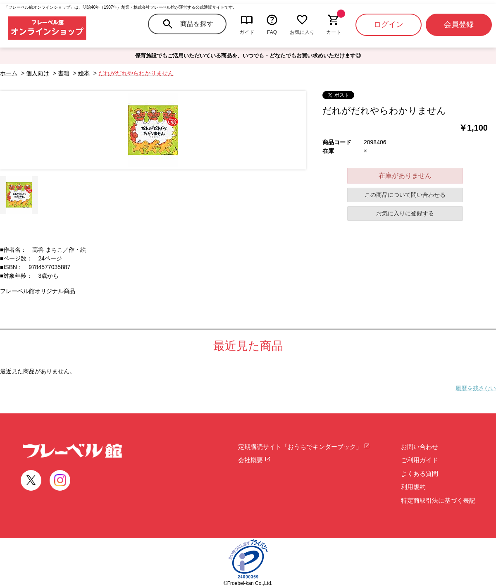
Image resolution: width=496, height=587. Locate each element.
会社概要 (254, 459)
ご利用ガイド (419, 459)
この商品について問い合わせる (405, 194)
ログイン (388, 24)
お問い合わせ (419, 446)
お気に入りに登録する (405, 213)
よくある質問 (419, 473)
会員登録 (459, 24)
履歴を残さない (475, 388)
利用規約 (413, 486)
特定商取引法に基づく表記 (438, 500)
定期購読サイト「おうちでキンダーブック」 (304, 446)
